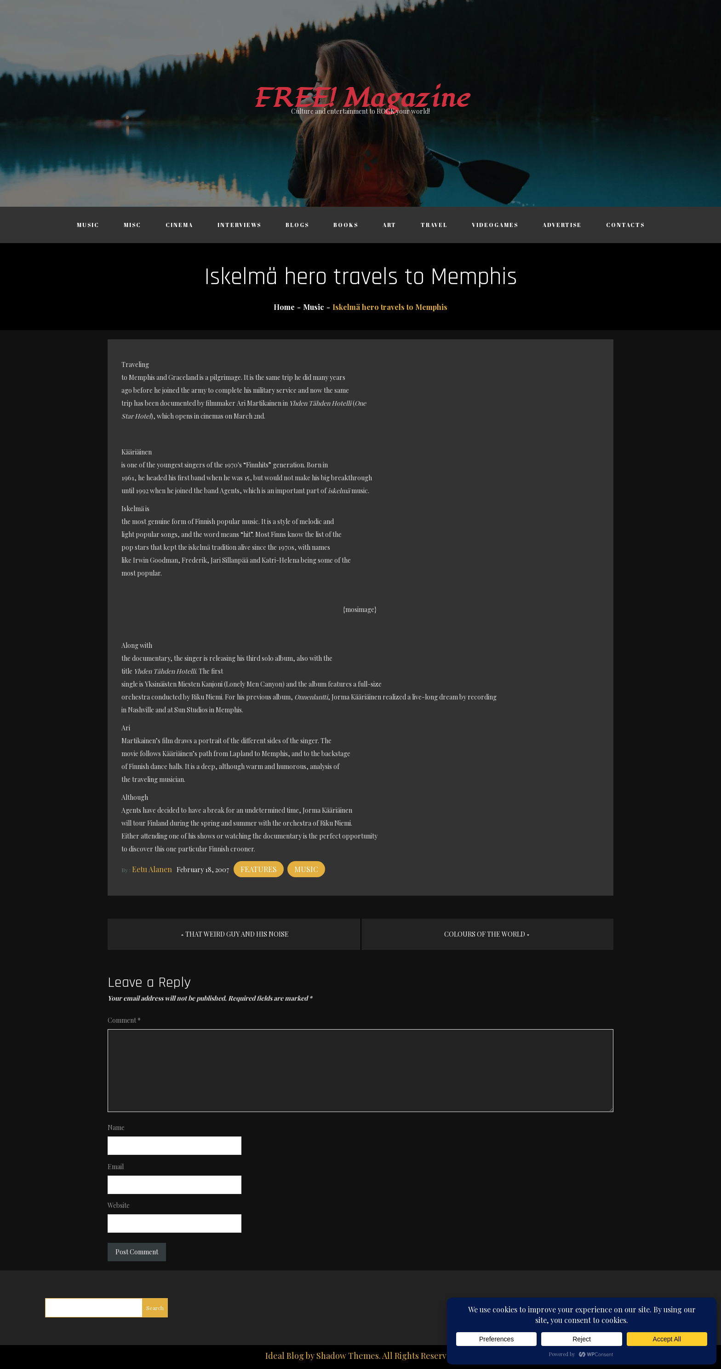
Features (258, 869)
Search (155, 1307)
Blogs (297, 224)
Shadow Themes (347, 1355)
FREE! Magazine (360, 98)
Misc (132, 224)
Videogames (495, 224)
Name (116, 1127)
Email (116, 1166)
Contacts (625, 224)
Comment (124, 1020)
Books (345, 224)
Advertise (562, 224)
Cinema (179, 224)
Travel (434, 224)
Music (88, 224)
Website (119, 1205)
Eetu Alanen (152, 869)
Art (389, 224)
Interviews (239, 224)
